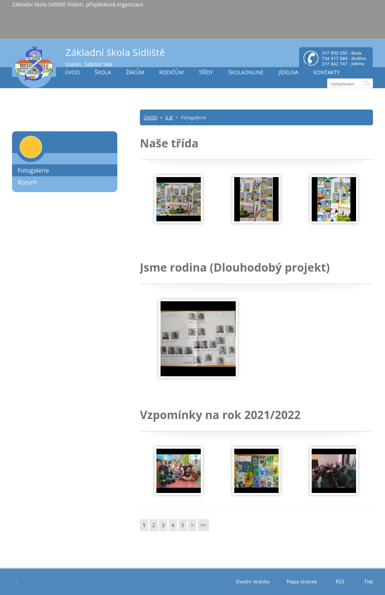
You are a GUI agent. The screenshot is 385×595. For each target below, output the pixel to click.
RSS (340, 581)
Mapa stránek (302, 581)
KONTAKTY (326, 72)
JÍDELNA (288, 72)
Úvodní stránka (253, 581)
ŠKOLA (103, 72)
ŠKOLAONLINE (246, 72)
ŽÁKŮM (135, 72)
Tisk (368, 581)
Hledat (366, 83)
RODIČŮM (171, 72)
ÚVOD (72, 72)
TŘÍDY (206, 72)
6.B (169, 117)
